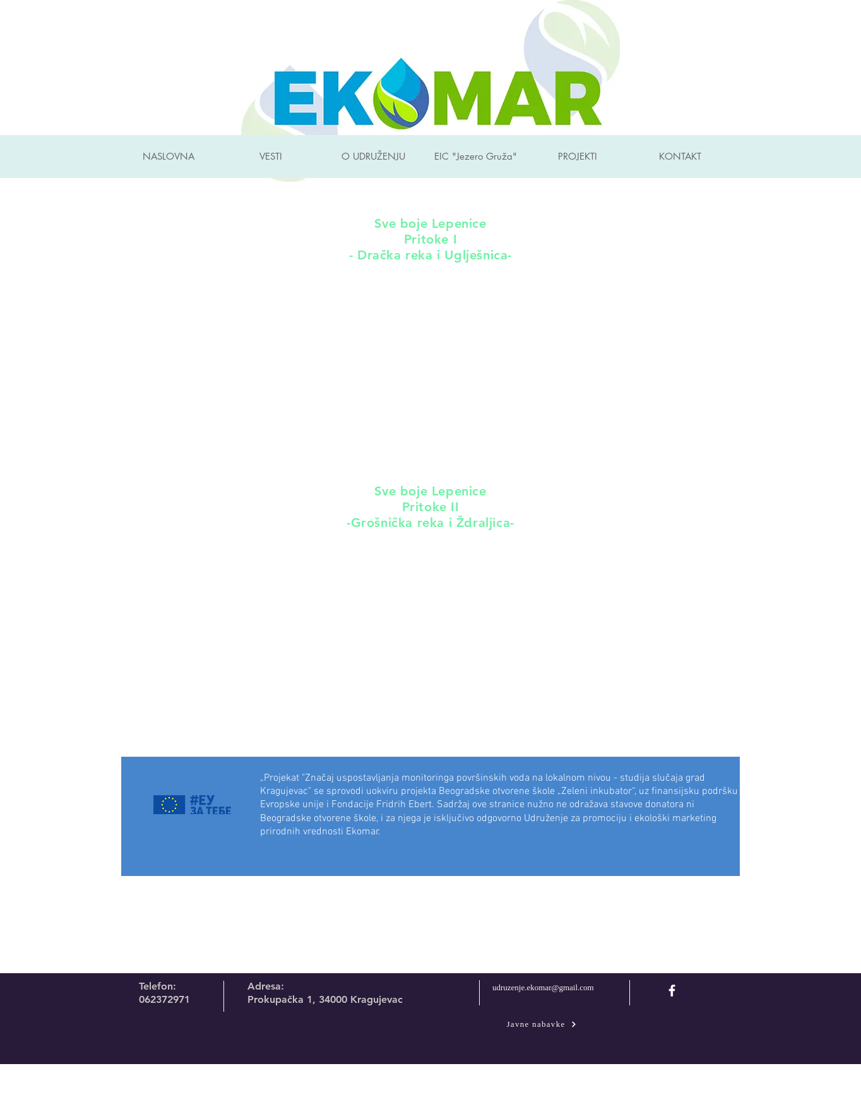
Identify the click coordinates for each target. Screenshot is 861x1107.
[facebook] (672, 990)
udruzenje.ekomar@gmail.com (543, 987)
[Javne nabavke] (541, 1024)
